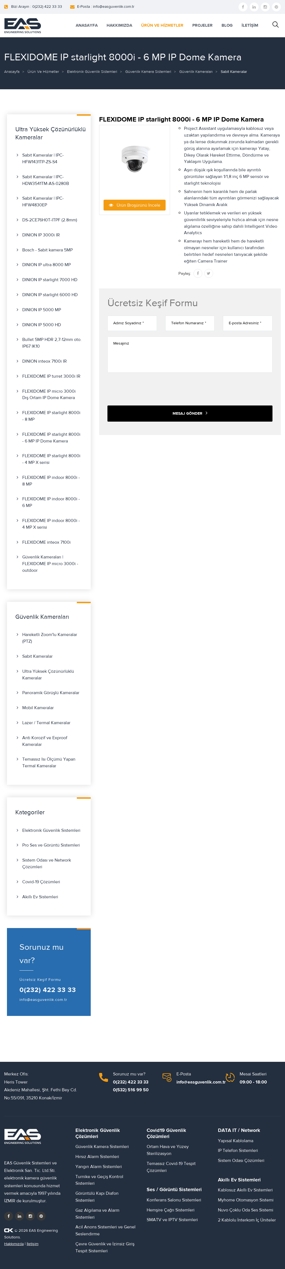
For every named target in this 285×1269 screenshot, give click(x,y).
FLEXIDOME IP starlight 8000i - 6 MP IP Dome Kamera (51, 438)
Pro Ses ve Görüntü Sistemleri (51, 845)
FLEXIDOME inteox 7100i (46, 542)
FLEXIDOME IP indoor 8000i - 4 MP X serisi (51, 524)
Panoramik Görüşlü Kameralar (50, 693)
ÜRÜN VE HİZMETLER (162, 25)
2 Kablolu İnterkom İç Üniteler (247, 1220)
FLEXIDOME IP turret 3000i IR (51, 376)
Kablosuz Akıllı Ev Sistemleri (245, 1190)
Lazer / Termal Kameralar (46, 723)
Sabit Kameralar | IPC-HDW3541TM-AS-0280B (45, 180)
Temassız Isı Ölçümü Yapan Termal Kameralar (48, 762)
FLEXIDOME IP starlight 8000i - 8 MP (51, 416)
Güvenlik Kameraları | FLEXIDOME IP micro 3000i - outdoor (50, 563)
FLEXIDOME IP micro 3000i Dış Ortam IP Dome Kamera (49, 395)
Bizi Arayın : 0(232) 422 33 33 (36, 6)
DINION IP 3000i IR (41, 235)
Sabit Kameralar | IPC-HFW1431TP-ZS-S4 (43, 158)
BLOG (227, 25)
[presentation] (149, 389)
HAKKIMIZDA (119, 25)
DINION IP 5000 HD (41, 325)
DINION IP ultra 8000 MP (46, 265)
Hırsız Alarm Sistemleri (97, 1156)
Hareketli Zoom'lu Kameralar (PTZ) (49, 638)
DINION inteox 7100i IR (44, 361)
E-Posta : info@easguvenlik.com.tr (105, 6)
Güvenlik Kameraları (196, 71)
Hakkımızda (14, 1243)
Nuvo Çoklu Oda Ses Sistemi (245, 1210)
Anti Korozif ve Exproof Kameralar (44, 741)
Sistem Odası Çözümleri (241, 1160)
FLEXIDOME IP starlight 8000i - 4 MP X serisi (51, 459)
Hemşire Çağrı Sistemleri (171, 1210)
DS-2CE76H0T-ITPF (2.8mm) (49, 220)
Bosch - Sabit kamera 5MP (47, 250)
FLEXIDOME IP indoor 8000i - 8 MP (51, 481)
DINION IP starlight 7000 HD (49, 280)
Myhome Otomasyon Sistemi (246, 1200)
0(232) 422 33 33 (47, 990)
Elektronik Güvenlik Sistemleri (92, 71)
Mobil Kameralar (38, 708)
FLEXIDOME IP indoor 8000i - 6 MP (51, 502)
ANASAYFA (87, 25)
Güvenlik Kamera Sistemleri (148, 71)
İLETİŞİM (250, 25)
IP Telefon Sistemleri (238, 1150)
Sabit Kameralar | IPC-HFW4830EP (43, 202)
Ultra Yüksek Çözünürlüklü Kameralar (48, 675)
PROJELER (202, 25)
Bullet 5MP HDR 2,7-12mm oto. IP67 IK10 (52, 343)
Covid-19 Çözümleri (41, 882)
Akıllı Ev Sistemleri (40, 897)
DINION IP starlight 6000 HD (50, 295)
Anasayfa (11, 71)
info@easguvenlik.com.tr (43, 999)
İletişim (32, 1243)
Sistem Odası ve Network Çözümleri (46, 863)
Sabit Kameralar (37, 656)
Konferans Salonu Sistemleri (174, 1200)
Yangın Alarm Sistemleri (98, 1166)
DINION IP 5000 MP (41, 310)
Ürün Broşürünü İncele (134, 205)
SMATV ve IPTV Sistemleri (172, 1220)
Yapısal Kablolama (235, 1141)
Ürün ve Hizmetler (43, 71)
